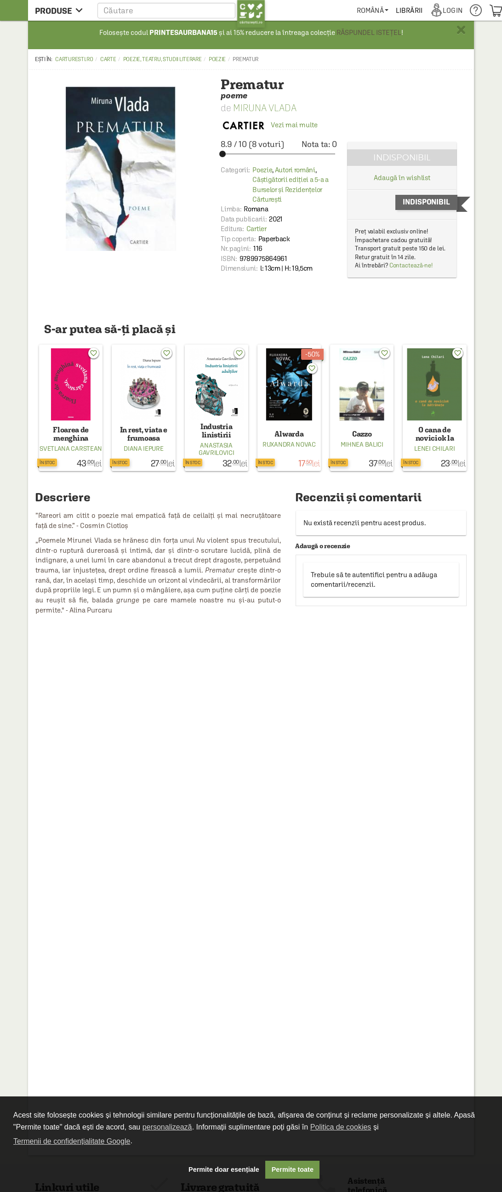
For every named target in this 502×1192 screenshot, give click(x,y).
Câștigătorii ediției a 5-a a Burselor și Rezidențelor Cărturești (290, 189)
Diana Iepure (143, 448)
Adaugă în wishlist (402, 178)
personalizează (167, 1127)
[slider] (278, 154)
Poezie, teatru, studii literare (162, 59)
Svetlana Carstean (71, 448)
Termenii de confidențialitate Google (71, 1141)
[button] (181, 10)
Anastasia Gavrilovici (216, 449)
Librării (409, 10)
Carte (108, 59)
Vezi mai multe (269, 124)
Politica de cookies (340, 1127)
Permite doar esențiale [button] (223, 1169)
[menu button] (61, 10)
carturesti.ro (74, 59)
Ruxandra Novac (289, 444)
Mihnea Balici (362, 444)
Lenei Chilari (434, 448)
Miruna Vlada (265, 107)
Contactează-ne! (411, 265)
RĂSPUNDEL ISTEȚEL (369, 32)
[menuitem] (372, 10)
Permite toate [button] (293, 1169)
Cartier (256, 229)
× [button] (461, 30)
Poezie (217, 59)
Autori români (295, 170)
